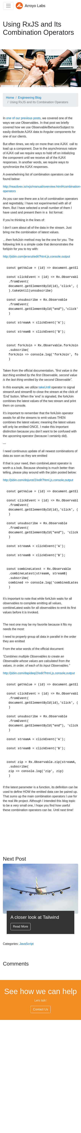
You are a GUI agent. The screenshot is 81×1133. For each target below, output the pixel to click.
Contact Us (40, 1009)
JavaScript (26, 943)
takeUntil (44, 387)
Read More (20, 926)
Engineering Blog (29, 97)
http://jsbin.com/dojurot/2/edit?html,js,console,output (38, 480)
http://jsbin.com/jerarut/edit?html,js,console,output (36, 256)
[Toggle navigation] (8, 6)
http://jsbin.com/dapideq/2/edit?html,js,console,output (39, 673)
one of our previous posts (23, 118)
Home (10, 97)
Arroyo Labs (30, 5)
